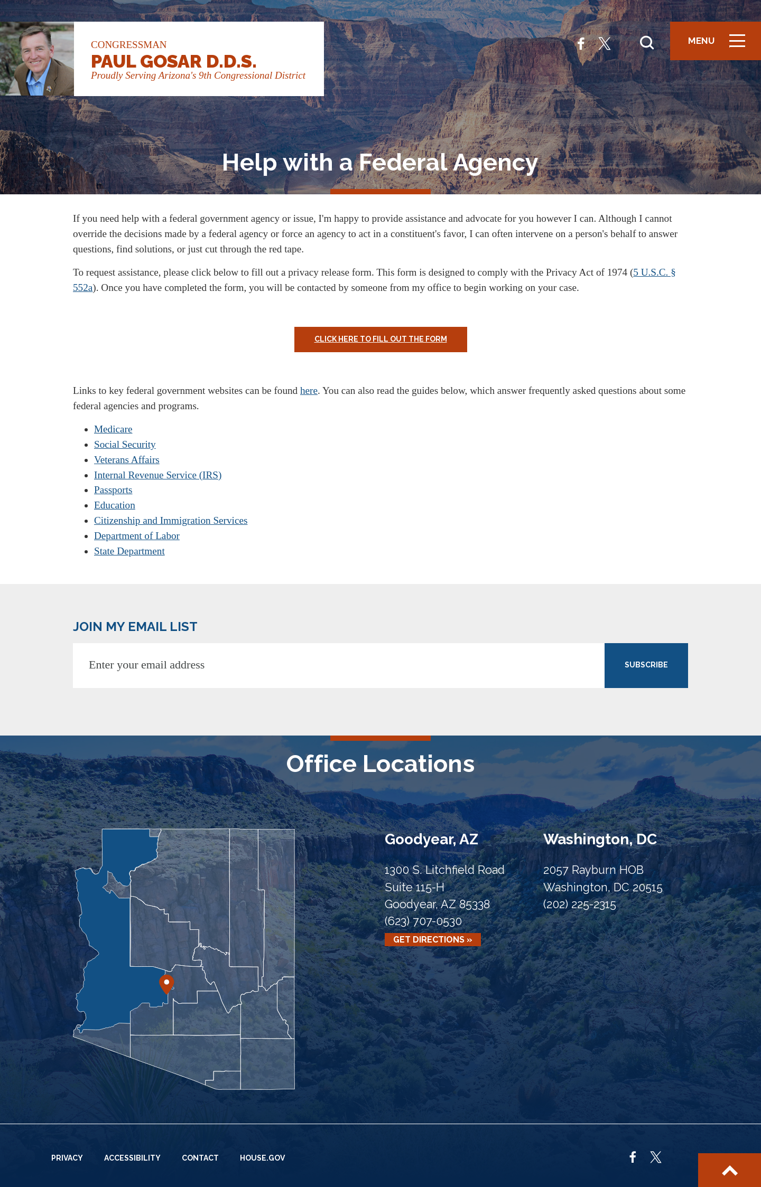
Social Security (125, 444)
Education (114, 505)
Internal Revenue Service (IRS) (157, 475)
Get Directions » (432, 940)
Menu (720, 45)
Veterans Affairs (127, 459)
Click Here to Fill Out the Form (380, 339)
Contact (200, 1158)
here (309, 390)
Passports (113, 489)
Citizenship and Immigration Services (170, 520)
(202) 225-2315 (579, 904)
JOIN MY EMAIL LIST (135, 626)
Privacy (67, 1158)
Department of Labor (137, 535)
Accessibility (132, 1158)
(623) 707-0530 (423, 921)
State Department (129, 551)
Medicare (113, 429)
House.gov (262, 1158)
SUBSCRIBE (646, 665)
